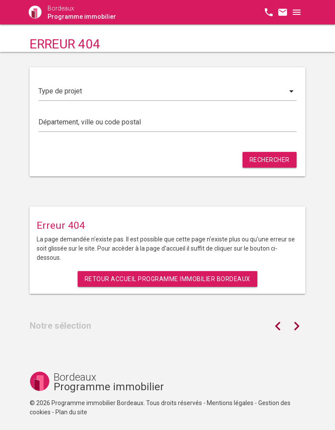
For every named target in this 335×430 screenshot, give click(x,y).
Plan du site (71, 412)
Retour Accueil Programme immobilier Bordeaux (167, 278)
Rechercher (270, 159)
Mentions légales (230, 402)
